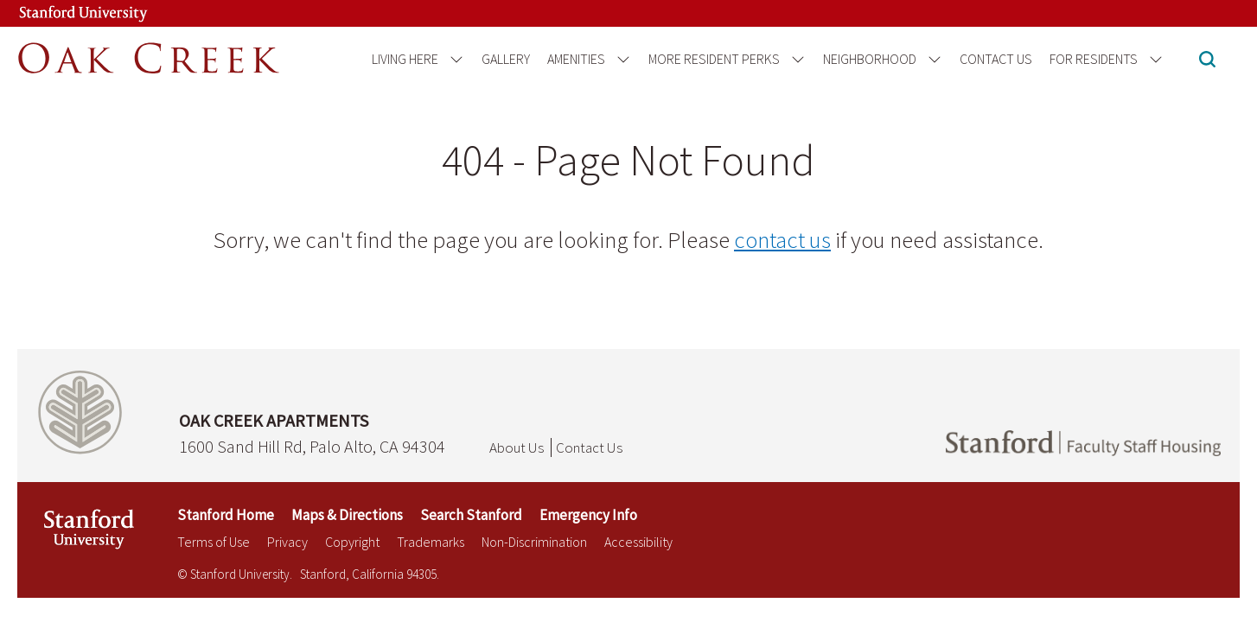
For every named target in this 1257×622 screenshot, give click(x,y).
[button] (1207, 61)
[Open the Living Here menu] (453, 59)
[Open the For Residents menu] (1152, 59)
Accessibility (638, 541)
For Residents (1094, 58)
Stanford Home (225, 514)
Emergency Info (588, 514)
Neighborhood (869, 58)
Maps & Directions (347, 514)
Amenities (576, 58)
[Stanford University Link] (65, 13)
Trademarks (430, 541)
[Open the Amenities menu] (620, 59)
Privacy (287, 541)
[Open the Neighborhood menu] (931, 59)
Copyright (352, 541)
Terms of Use (213, 541)
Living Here (405, 58)
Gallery (506, 58)
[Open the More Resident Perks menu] (794, 59)
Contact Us (996, 58)
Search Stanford (471, 514)
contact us (782, 239)
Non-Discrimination (534, 541)
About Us (516, 447)
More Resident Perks (714, 58)
